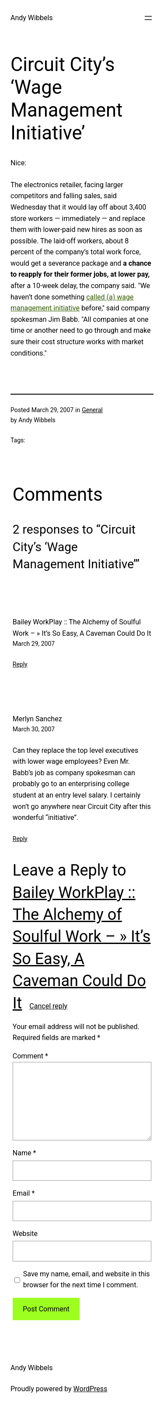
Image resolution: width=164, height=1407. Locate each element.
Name (24, 1153)
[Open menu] (148, 18)
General (92, 409)
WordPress (90, 1389)
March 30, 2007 (34, 729)
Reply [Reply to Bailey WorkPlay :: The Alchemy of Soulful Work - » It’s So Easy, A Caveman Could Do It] (20, 664)
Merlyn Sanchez (37, 719)
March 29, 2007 (34, 643)
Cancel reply (48, 1006)
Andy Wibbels (31, 18)
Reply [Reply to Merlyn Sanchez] (20, 838)
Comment (30, 1056)
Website (25, 1233)
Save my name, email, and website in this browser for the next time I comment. (86, 1279)
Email (24, 1193)
